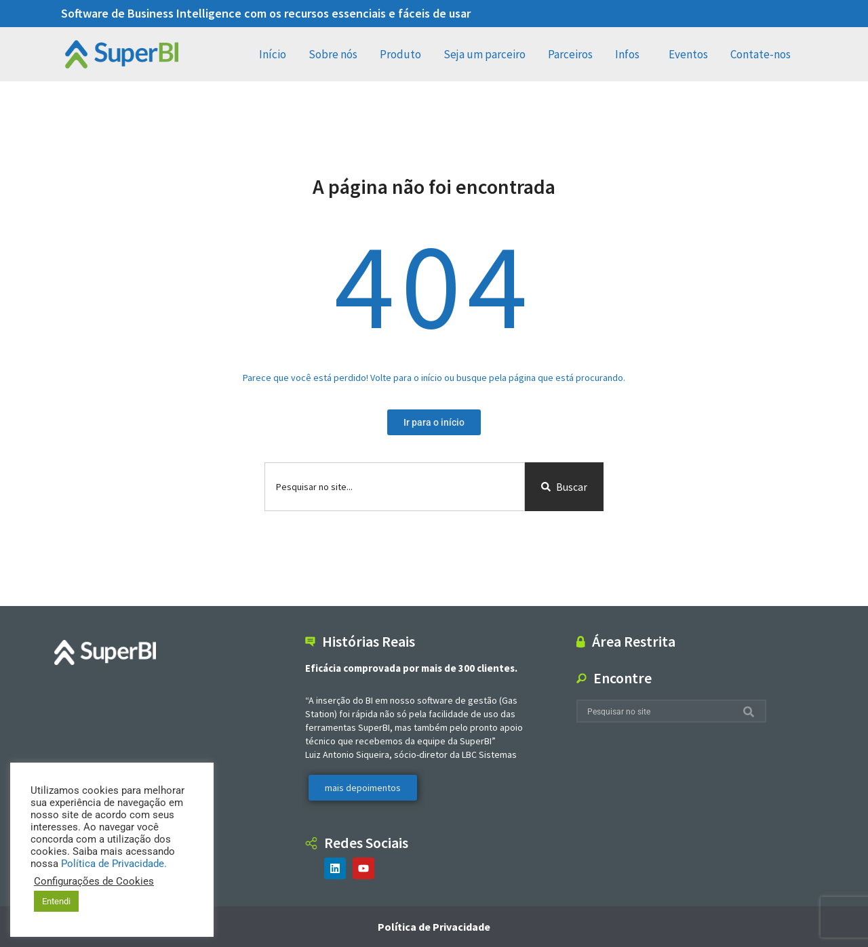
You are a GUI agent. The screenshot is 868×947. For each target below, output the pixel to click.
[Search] (751, 711)
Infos (630, 54)
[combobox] (394, 486)
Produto (400, 54)
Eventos (688, 54)
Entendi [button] (56, 901)
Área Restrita (633, 641)
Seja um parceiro (484, 54)
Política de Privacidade (434, 926)
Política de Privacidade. (114, 864)
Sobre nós (333, 54)
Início (272, 54)
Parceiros (570, 54)
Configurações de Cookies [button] (94, 881)
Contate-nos (763, 54)
